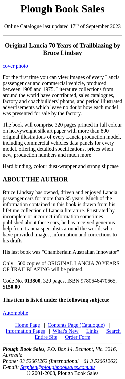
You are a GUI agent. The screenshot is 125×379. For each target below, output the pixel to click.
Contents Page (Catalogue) (76, 325)
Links (92, 331)
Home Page (27, 325)
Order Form (77, 337)
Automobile (15, 313)
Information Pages (25, 331)
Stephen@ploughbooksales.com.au (57, 367)
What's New (66, 331)
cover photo (15, 66)
